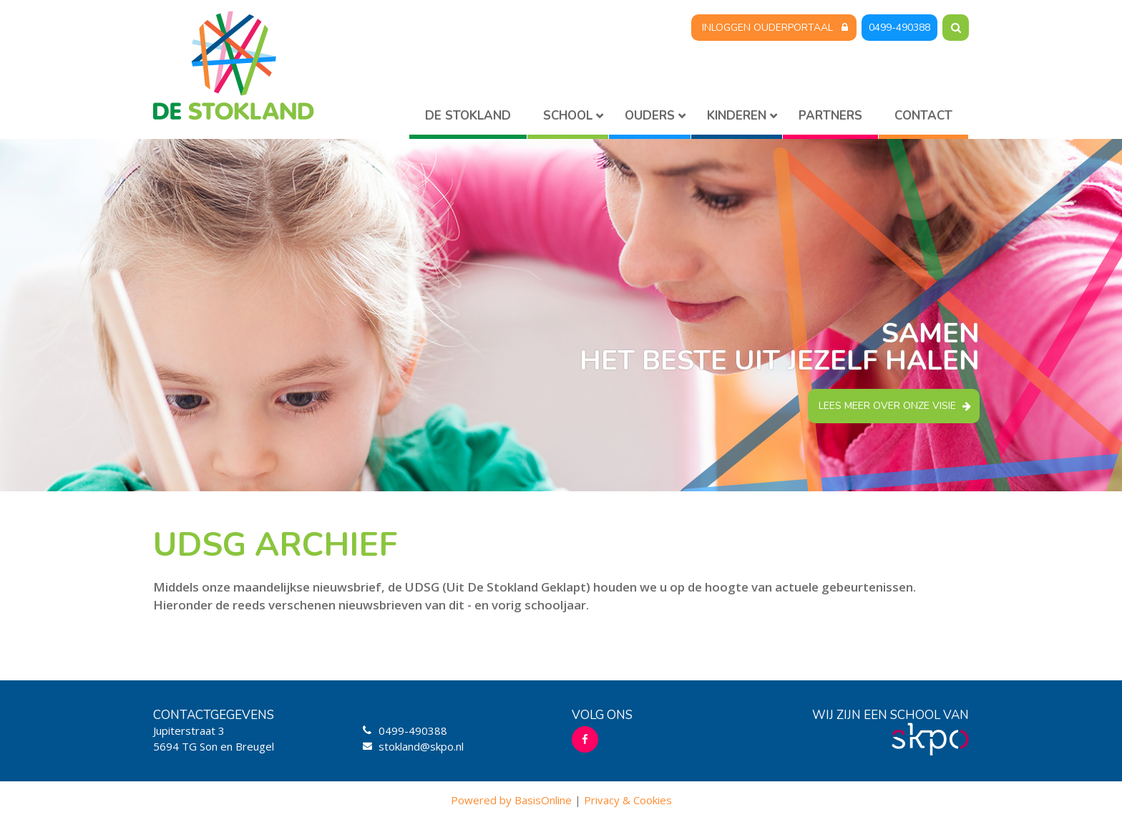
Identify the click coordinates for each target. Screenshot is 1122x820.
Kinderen (736, 115)
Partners (830, 115)
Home (468, 118)
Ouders (650, 115)
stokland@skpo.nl (421, 746)
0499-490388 (899, 27)
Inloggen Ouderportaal (767, 27)
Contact (923, 115)
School (567, 115)
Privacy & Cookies (628, 800)
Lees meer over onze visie (887, 406)
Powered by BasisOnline (511, 800)
